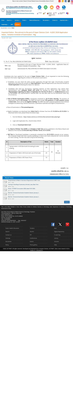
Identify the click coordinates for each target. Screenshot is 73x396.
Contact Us (54, 20)
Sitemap (8, 238)
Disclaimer (9, 241)
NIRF (12, 24)
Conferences (33, 238)
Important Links (64, 20)
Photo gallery (33, 245)
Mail (55, 228)
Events (32, 241)
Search (25, 1)
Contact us (9, 235)
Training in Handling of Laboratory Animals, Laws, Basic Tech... (23, 184)
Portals (24, 20)
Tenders (32, 228)
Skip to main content (17, 1)
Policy (7, 245)
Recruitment (46, 20)
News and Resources (34, 20)
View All (67, 202)
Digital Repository (59, 231)
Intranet (56, 241)
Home (2, 20)
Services (17, 20)
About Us (9, 20)
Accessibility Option (44, 1)
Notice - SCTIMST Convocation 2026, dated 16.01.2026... (22, 188)
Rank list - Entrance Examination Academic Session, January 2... (23, 192)
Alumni (32, 231)
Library (56, 238)
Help (55, 245)
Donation (17, 24)
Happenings (4, 24)
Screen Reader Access (33, 1)
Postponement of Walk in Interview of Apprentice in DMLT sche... (24, 180)
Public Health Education (12, 228)
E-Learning (57, 235)
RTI (31, 235)
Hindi (51, 1)
